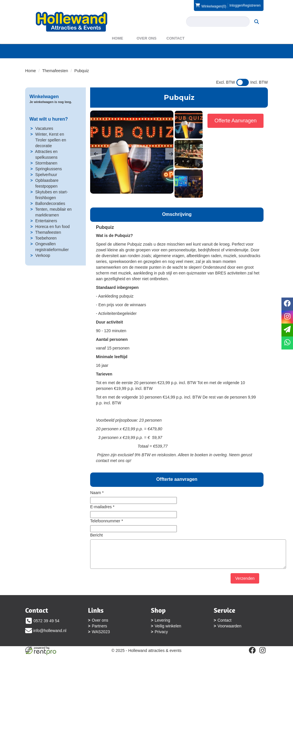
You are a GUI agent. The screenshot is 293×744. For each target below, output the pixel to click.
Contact (175, 48)
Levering (163, 630)
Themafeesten (55, 81)
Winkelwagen (44, 106)
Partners (99, 636)
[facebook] (169, 699)
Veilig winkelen (168, 636)
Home (117, 48)
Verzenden (245, 588)
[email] (287, 330)
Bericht (96, 545)
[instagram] (180, 699)
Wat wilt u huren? (49, 129)
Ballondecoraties (51, 214)
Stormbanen (47, 173)
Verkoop (43, 265)
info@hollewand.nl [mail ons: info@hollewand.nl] (49, 641)
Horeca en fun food (53, 237)
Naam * (97, 503)
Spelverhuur (47, 185)
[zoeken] (100, 38)
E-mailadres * (102, 517)
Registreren (252, 5)
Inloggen (235, 5)
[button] (96, 164)
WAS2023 (101, 642)
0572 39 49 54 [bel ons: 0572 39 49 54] (47, 631)
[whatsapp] (287, 343)
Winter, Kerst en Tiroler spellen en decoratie (51, 150)
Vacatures (44, 139)
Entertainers (46, 231)
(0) (210, 5)
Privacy (161, 642)
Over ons (147, 48)
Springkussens (49, 179)
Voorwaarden (41, 672)
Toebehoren (46, 248)
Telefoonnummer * (106, 531)
